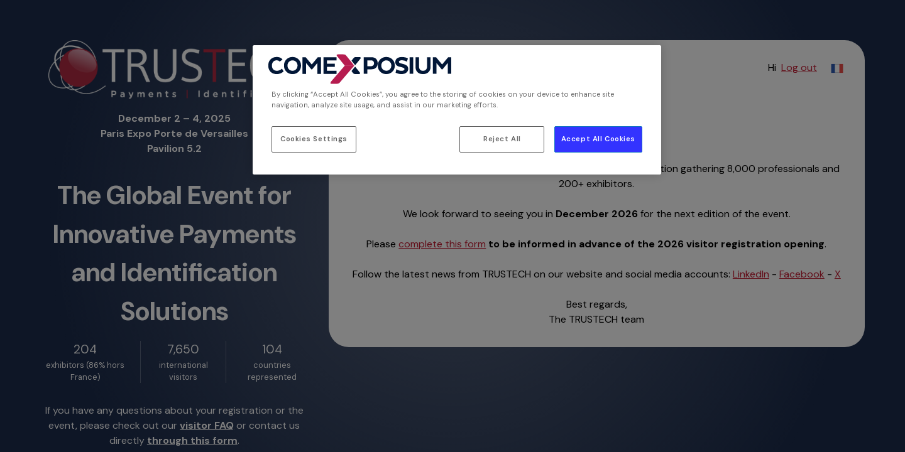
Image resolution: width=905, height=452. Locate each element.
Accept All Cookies (598, 139)
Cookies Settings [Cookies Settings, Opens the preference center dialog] (314, 139)
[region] (457, 110)
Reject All (502, 139)
